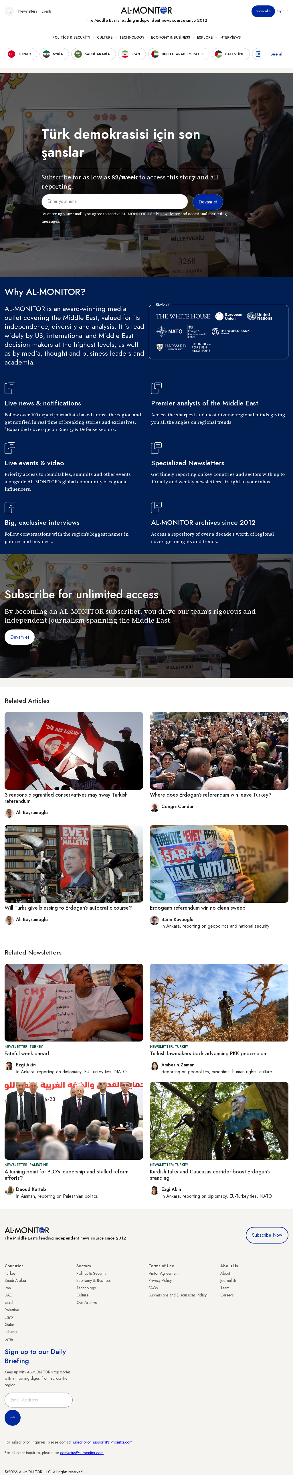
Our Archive (86, 1302)
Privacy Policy (160, 1280)
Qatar (9, 1324)
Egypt (9, 1317)
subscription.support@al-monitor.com (102, 1442)
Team (224, 1288)
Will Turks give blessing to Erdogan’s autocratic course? (68, 908)
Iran (8, 1288)
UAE (8, 1295)
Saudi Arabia (15, 1280)
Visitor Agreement (163, 1273)
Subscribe (263, 11)
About (225, 1273)
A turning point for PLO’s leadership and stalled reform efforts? (66, 1175)
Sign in (282, 11)
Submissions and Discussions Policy (178, 1295)
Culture (104, 37)
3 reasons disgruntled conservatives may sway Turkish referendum (66, 798)
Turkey (10, 1273)
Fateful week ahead (27, 1053)
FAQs (153, 1288)
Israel (9, 1302)
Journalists (228, 1280)
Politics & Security (71, 37)
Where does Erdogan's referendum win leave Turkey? (211, 795)
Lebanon (12, 1332)
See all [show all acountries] (277, 54)
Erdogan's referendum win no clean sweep (198, 908)
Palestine (12, 1310)
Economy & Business (170, 37)
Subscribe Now (267, 1235)
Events (46, 11)
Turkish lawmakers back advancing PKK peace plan (208, 1053)
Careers (226, 1295)
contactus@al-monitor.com (82, 1453)
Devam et (19, 637)
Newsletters (27, 11)
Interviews (230, 37)
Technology (131, 37)
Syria (9, 1339)
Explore (205, 37)
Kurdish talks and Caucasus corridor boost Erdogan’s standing (210, 1175)
